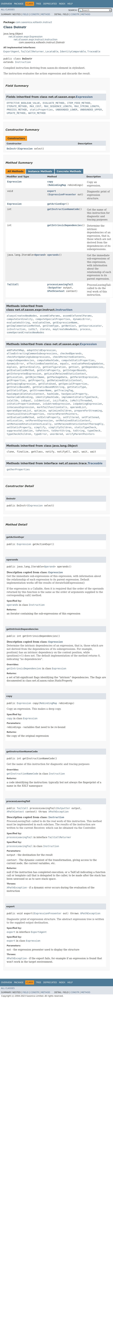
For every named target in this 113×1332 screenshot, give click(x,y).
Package (18, 4)
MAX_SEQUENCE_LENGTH (57, 106)
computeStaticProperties (78, 360)
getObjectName (34, 377)
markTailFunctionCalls (52, 407)
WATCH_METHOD (36, 113)
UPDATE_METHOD (16, 113)
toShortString (60, 430)
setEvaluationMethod (20, 417)
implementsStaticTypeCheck (79, 397)
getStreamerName (40, 390)
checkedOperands (71, 353)
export (51, 191)
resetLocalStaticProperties (25, 413)
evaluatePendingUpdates (87, 363)
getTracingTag (63, 390)
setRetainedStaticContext (73, 420)
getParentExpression (83, 377)
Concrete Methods (69, 171)
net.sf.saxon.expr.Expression (26, 36)
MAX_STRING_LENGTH (86, 106)
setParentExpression (39, 420)
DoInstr (12, 148)
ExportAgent (11, 51)
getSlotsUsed (47, 383)
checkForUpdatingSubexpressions (28, 357)
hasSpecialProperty (74, 393)
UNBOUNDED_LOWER (66, 109)
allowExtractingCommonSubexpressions (32, 353)
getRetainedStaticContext (64, 380)
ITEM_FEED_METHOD (78, 103)
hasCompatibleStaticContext (25, 393)
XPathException (58, 811)
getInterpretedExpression (24, 373)
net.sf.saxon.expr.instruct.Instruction (35, 39)
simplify (39, 427)
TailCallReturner (32, 51)
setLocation (15, 420)
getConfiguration (54, 367)
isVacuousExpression (20, 407)
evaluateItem (41, 322)
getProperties (16, 380)
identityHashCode (47, 397)
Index (62, 4)
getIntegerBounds (74, 370)
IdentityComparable (73, 51)
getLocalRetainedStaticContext (65, 373)
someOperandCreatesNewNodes (25, 332)
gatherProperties (18, 469)
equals (64, 363)
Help (70, 4)
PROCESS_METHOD (17, 109)
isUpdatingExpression (87, 403)
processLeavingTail (60, 284)
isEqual (26, 400)
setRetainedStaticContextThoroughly (78, 424)
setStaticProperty (19, 427)
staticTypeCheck (85, 427)
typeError (40, 434)
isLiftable (60, 400)
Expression (84, 97)
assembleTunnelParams (77, 315)
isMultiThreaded (81, 400)
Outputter (55, 287)
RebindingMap (57, 185)
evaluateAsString (18, 322)
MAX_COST (35, 106)
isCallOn (12, 400)
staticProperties (41, 109)
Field (25, 14)
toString (78, 430)
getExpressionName (65, 322)
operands (53, 254)
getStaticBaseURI (18, 387)
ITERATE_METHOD (17, 106)
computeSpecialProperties (53, 319)
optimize (39, 410)
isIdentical (42, 400)
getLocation (15, 377)
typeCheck (93, 430)
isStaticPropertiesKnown (23, 403)
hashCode (52, 393)
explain (12, 367)
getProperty (36, 380)
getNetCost (68, 325)
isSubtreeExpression (56, 403)
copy (50, 181)
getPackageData (57, 377)
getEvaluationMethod (20, 370)
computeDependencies (20, 360)
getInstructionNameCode (63, 209)
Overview (6, 4)
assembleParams (50, 315)
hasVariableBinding (20, 397)
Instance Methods (40, 171)
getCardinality (30, 367)
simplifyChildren (59, 427)
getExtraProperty (48, 370)
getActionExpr (56, 203)
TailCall (13, 284)
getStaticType (76, 387)
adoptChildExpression (41, 350)
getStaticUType (17, 390)
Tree (38, 4)
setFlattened (90, 417)
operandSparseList (19, 410)
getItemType (51, 325)
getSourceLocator (90, 325)
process (85, 329)
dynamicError (81, 319)
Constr (34, 14)
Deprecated (50, 4)
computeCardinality (20, 319)
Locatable (51, 51)
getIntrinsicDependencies (64, 225)
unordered (56, 434)
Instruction (23, 62)
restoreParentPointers (62, 413)
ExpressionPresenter (62, 194)
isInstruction (16, 329)
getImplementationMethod (23, 325)
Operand (40, 254)
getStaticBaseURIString (48, 387)
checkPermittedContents (68, 357)
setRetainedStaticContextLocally (29, 424)
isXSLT (32, 329)
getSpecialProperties (72, 383)
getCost (74, 367)
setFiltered (71, 417)
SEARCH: (72, 10)
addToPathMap (15, 350)
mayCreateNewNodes (65, 329)
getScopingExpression (21, 383)
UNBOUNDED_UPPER (91, 109)
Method (45, 14)
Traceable (93, 51)
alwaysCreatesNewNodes (22, 315)
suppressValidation (20, 430)
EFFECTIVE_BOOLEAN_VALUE (23, 103)
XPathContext (56, 291)
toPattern (42, 430)
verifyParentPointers (80, 434)
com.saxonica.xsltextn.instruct (33, 22)
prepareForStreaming (88, 410)
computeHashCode (47, 360)
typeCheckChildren (19, 434)
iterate (45, 329)
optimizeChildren (59, 410)
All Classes (8, 9)
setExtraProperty (48, 417)
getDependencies (92, 367)
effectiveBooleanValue (42, 363)
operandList (78, 407)
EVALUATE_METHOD (53, 103)
